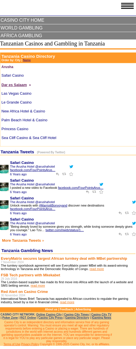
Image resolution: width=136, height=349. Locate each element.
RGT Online (28, 317)
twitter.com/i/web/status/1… (65, 230)
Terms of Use (11, 344)
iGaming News (101, 317)
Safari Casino (22, 162)
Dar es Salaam (14, 85)
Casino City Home (22, 20)
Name (27, 60)
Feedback (66, 309)
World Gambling (22, 27)
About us (51, 309)
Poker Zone (10, 317)
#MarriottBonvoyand (53, 205)
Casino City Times (76, 314)
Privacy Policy (30, 344)
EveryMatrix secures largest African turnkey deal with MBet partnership (64, 258)
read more (97, 269)
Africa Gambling (21, 35)
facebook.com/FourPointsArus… (32, 170)
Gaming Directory (77, 317)
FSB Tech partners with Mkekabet (30, 275)
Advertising (83, 309)
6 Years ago (18, 174)
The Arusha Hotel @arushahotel (32, 166)
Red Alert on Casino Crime (24, 291)
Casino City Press (50, 317)
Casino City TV (101, 314)
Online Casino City (49, 314)
